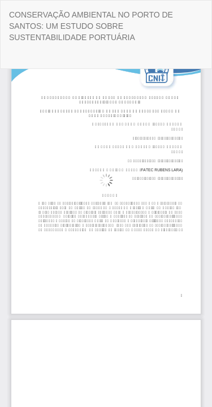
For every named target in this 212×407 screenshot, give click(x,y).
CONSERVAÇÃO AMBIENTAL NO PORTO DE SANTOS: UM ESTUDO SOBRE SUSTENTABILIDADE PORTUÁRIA (91, 26)
